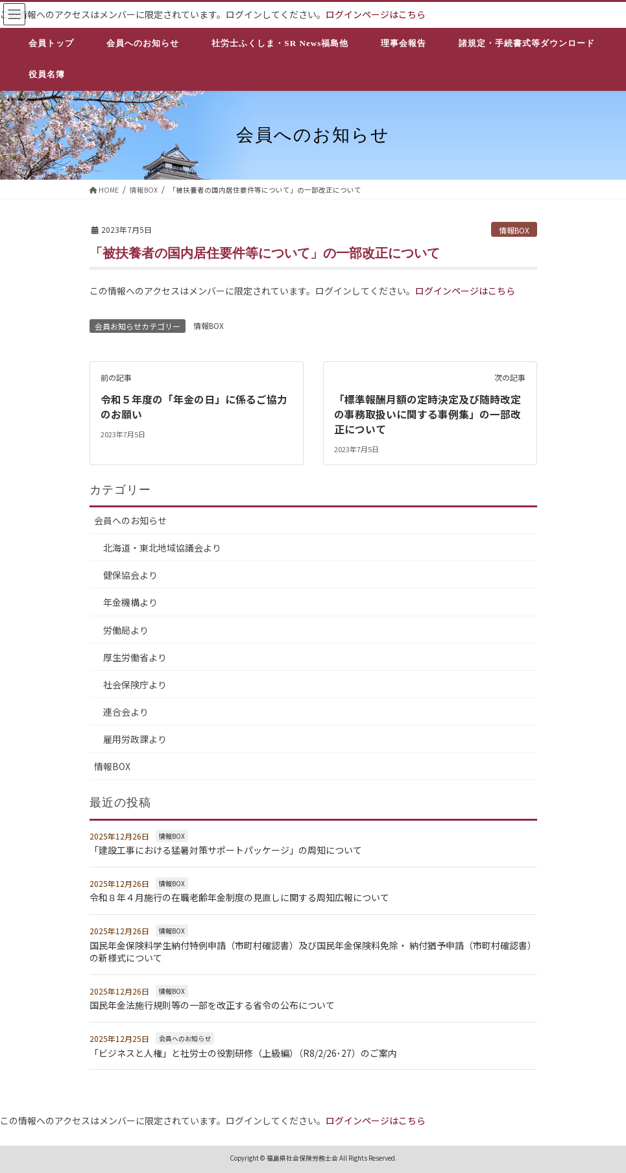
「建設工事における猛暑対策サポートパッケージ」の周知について (226, 849)
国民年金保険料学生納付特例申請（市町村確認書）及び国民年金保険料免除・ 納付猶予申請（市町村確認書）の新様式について (313, 950)
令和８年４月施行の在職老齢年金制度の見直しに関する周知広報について (239, 896)
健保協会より (130, 574)
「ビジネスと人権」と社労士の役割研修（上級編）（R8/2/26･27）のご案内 (243, 1051)
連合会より (126, 710)
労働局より (126, 628)
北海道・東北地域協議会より (162, 546)
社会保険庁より (135, 683)
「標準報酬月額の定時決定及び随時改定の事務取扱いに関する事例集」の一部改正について (427, 413)
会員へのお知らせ (130, 519)
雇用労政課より (135, 737)
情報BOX (514, 230)
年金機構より (130, 601)
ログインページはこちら (376, 14)
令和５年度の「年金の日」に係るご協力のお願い (194, 406)
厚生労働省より (135, 655)
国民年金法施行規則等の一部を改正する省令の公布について (212, 1004)
